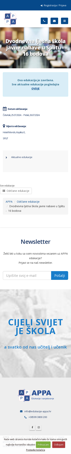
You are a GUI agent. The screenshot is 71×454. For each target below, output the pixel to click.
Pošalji (59, 275)
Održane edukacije (15, 191)
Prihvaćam (43, 444)
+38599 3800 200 (38, 417)
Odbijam (58, 444)
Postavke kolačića (35, 450)
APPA (9, 201)
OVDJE (35, 88)
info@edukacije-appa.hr (37, 411)
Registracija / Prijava (53, 5)
